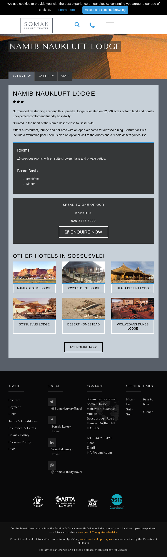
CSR (11, 449)
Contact (14, 400)
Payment (14, 407)
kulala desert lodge (133, 288)
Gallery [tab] (46, 76)
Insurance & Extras (22, 428)
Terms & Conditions (23, 421)
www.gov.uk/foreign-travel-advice (98, 532)
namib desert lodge (34, 288)
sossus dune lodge (83, 288)
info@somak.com (99, 452)
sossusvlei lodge (34, 324)
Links (12, 414)
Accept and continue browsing (105, 9)
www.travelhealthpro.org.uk (96, 539)
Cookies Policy (19, 442)
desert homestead (83, 324)
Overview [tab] (21, 76)
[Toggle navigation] (110, 25)
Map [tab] (65, 76)
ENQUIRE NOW (83, 232)
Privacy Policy (18, 435)
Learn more (66, 9)
